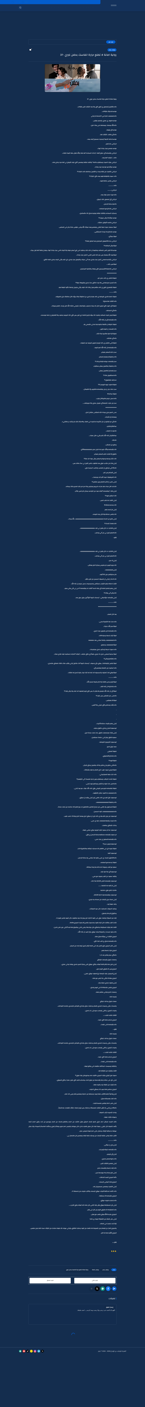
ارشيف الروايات (57, 2)
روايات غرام (78, 7)
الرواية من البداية (88, 7)
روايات (96, 2)
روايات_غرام (112, 50)
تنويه (34, 2)
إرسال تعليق (109, 1307)
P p (29, 2)
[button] (108, 1288)
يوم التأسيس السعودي (44, 2)
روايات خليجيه (78, 2)
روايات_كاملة (95, 1270)
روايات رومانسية (67, 2)
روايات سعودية (88, 2)
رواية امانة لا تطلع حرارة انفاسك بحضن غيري (77, 1270)
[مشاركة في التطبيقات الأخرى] (91, 1288)
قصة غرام (49, 7)
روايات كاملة (68, 7)
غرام (97, 7)
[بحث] (20, 7)
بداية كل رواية (58, 7)
